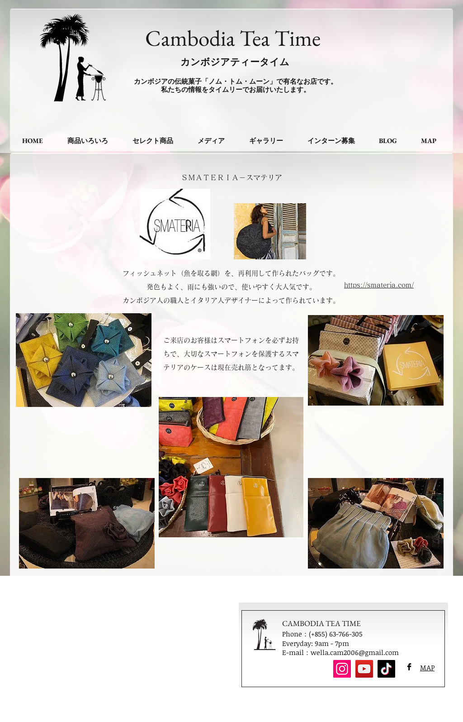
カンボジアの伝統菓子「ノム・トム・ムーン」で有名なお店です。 (235, 81)
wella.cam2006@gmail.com (355, 652)
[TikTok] (386, 669)
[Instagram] (342, 669)
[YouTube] (364, 669)
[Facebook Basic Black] (409, 666)
